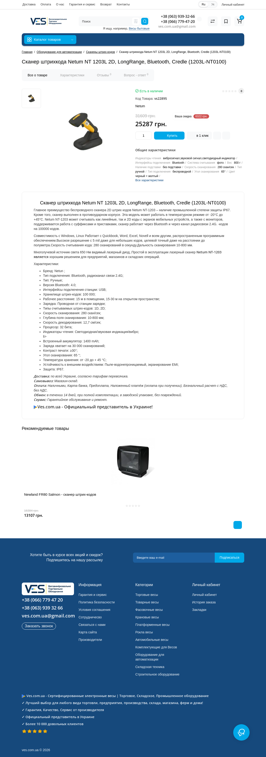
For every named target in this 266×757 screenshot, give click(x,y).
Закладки (199, 610)
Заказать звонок (39, 626)
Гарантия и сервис (82, 4)
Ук (212, 4)
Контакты (123, 4)
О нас (60, 4)
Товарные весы (147, 602)
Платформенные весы (152, 625)
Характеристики (72, 75)
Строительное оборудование (157, 674)
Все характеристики (149, 180)
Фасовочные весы (149, 610)
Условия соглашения (95, 610)
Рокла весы (144, 632)
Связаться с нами (92, 625)
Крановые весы (147, 617)
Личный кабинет (204, 595)
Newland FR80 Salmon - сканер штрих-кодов (60, 494)
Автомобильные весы (151, 640)
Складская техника (149, 667)
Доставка (29, 4)
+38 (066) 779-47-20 (178, 21)
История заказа (204, 602)
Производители (90, 640)
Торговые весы (146, 595)
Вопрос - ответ (136, 75)
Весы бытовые (139, 28)
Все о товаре (37, 75)
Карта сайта (88, 632)
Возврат (106, 4)
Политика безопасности (97, 602)
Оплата (46, 4)
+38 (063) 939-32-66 (178, 16)
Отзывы (104, 75)
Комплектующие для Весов (156, 647)
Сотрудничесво (90, 617)
